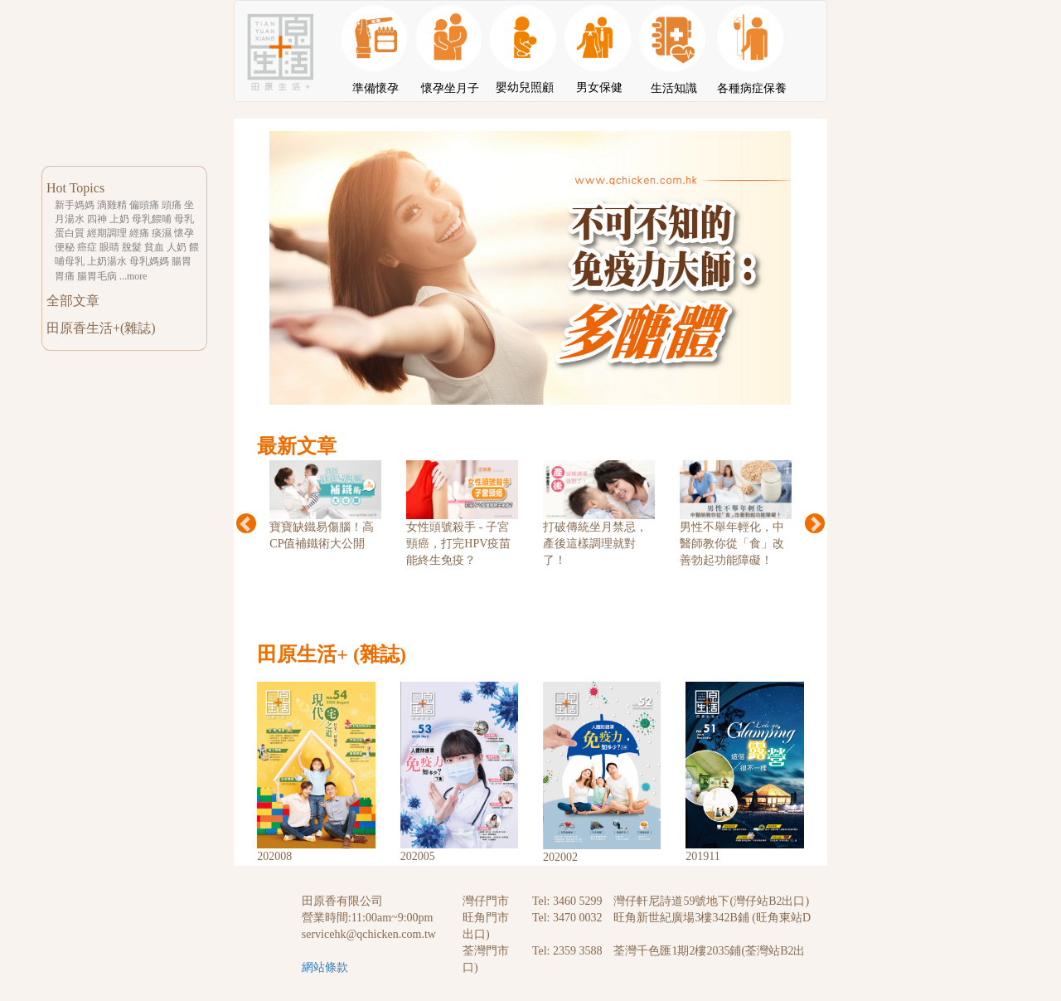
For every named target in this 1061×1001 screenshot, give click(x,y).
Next (815, 523)
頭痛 (172, 205)
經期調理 (107, 233)
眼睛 (109, 247)
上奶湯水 (107, 261)
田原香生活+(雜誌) (101, 328)
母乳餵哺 (152, 219)
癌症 (87, 247)
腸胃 (181, 261)
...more (133, 276)
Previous (246, 523)
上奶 (119, 219)
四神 (97, 219)
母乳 (184, 219)
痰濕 (162, 233)
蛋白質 (70, 233)
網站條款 (325, 967)
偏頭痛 (144, 205)
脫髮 (132, 247)
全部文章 (72, 301)
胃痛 (65, 276)
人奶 (177, 247)
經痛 (139, 233)
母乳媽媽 (149, 261)
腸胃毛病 (97, 276)
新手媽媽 (74, 205)
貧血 (154, 247)
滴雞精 (112, 205)
